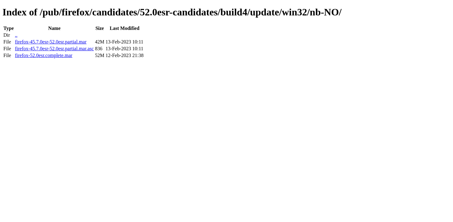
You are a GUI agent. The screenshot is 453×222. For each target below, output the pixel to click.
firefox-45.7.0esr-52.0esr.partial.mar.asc (54, 48)
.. (16, 35)
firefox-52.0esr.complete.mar (43, 55)
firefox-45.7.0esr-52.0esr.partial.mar (50, 41)
